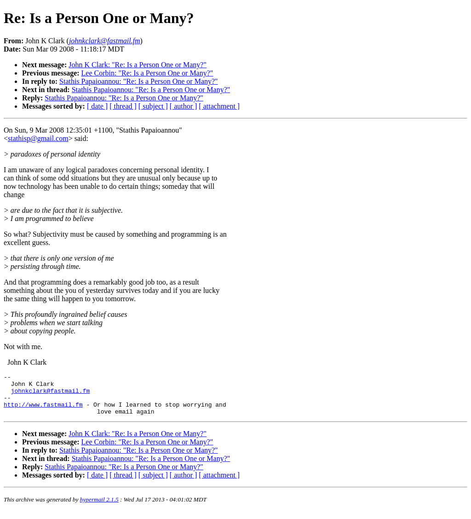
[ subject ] (153, 106)
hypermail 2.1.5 (99, 507)
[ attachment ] (219, 106)
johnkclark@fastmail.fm (50, 395)
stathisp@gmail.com (38, 138)
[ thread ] (123, 106)
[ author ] (183, 106)
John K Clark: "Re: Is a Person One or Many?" (138, 65)
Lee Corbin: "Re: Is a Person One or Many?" (147, 73)
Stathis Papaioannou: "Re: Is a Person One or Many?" (138, 81)
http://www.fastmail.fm (43, 411)
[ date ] (97, 106)
